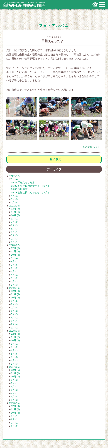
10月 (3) (15, 412)
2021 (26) (14, 205)
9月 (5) (15, 301)
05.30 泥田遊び (19, 189)
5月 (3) (15, 228)
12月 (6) (15, 248)
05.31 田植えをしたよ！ (24, 182)
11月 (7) (15, 337)
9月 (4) (15, 258)
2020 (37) (14, 245)
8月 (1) (15, 383)
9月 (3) (15, 379)
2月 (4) (15, 202)
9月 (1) (15, 218)
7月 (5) (15, 264)
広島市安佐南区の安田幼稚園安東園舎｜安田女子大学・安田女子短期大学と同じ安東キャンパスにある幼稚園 (24, 4)
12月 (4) (15, 208)
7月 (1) (15, 422)
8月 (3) (15, 304)
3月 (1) (15, 321)
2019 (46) (14, 288)
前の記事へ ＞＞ (91, 147)
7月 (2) (15, 222)
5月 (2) (15, 271)
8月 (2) (15, 261)
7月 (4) (15, 307)
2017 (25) (14, 367)
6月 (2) (15, 268)
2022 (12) (14, 176)
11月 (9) (15, 294)
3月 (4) (15, 396)
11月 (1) (15, 212)
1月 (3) (15, 284)
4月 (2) (15, 317)
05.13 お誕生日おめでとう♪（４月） (30, 192)
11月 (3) (15, 251)
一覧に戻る (54, 159)
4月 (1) (15, 195)
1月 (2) (15, 327)
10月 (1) (15, 376)
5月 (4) (15, 179)
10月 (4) (15, 254)
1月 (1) (15, 242)
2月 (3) (15, 238)
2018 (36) (14, 330)
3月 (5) (15, 235)
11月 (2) (15, 409)
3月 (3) (15, 199)
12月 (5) (15, 333)
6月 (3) (15, 225)
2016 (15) (14, 403)
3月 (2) (15, 278)
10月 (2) (15, 215)
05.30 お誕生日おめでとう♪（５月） (30, 185)
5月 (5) (15, 314)
